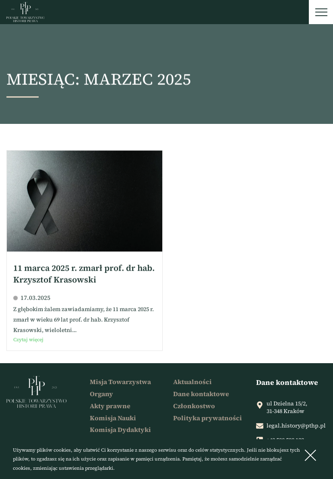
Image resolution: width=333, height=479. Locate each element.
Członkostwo (194, 405)
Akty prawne (110, 405)
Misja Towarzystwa (120, 381)
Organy (101, 393)
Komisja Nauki (113, 417)
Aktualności (192, 381)
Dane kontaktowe (201, 393)
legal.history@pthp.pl (296, 426)
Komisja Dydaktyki (120, 429)
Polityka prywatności (207, 417)
